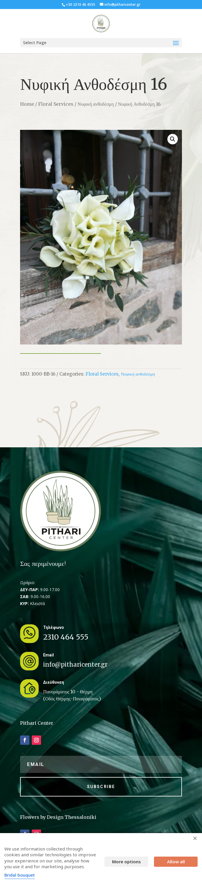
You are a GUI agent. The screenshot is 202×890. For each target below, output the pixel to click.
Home (27, 104)
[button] (172, 139)
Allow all (176, 861)
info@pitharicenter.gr (75, 664)
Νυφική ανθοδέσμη (95, 104)
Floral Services (55, 104)
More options (126, 861)
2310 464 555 (65, 637)
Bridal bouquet (19, 875)
